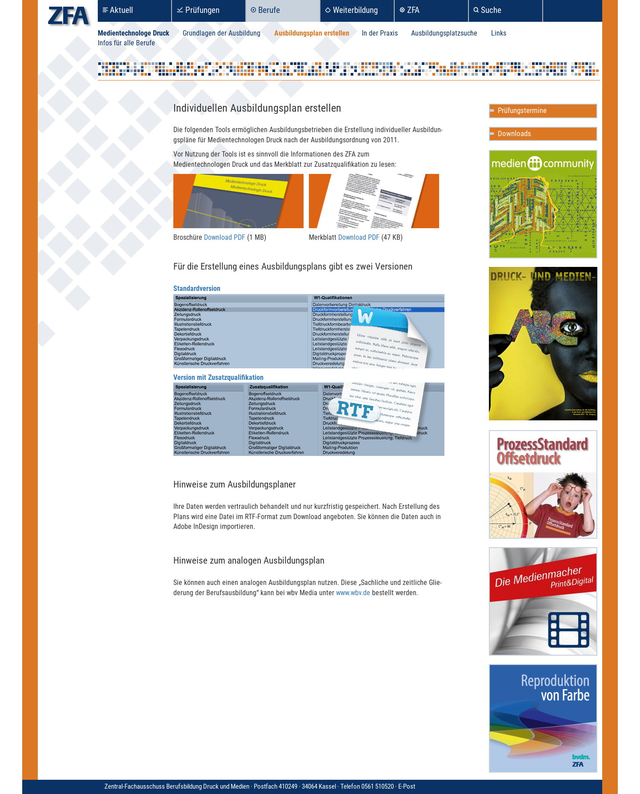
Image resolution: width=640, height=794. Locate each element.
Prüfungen (202, 10)
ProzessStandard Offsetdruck (543, 484)
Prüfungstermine (522, 110)
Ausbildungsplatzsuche (444, 33)
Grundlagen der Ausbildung (221, 33)
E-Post (406, 786)
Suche (491, 10)
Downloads (514, 133)
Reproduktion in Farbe (543, 718)
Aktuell (121, 10)
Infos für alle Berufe (126, 43)
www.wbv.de (353, 592)
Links (498, 33)
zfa (68, 18)
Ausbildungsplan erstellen (311, 33)
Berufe (269, 10)
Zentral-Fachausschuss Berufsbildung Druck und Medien (251, 786)
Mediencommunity (543, 204)
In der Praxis (380, 33)
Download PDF (224, 237)
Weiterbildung (355, 10)
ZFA (413, 10)
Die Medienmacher (543, 601)
